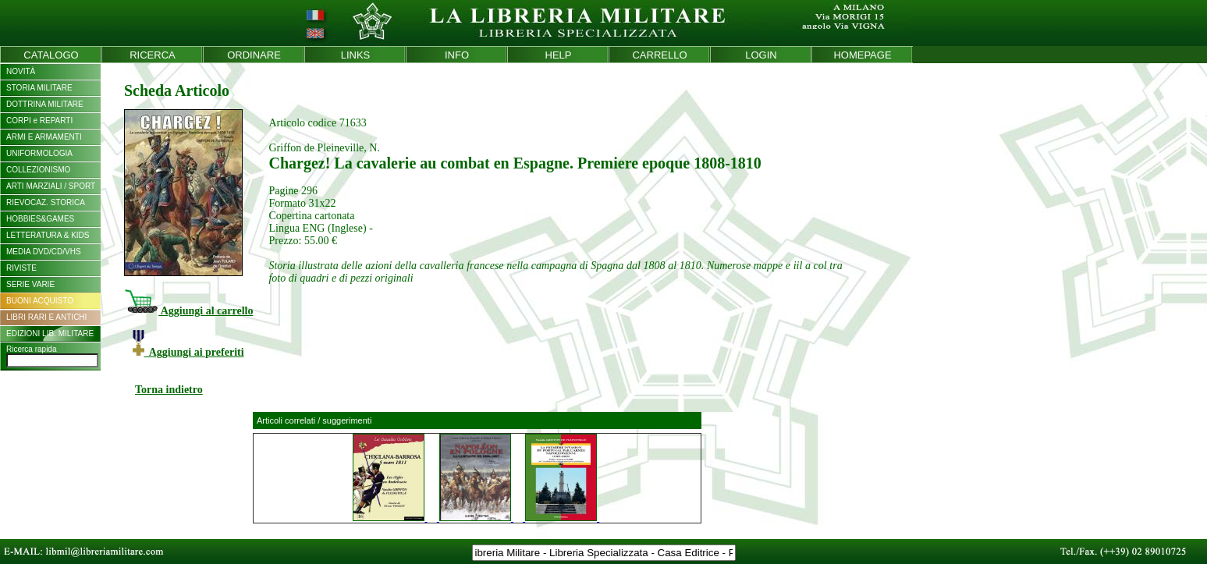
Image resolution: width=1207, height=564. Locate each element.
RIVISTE (21, 268)
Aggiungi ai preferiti (188, 352)
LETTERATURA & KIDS (48, 235)
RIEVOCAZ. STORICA (45, 202)
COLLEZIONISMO (38, 169)
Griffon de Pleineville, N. (323, 148)
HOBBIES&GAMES (40, 219)
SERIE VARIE (30, 284)
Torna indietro (169, 390)
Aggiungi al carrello (188, 311)
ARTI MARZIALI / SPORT (50, 186)
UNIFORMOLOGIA (39, 153)
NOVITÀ (20, 71)
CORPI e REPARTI (39, 120)
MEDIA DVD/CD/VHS (43, 251)
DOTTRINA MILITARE (44, 104)
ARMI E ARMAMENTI (44, 137)
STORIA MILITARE (39, 87)
